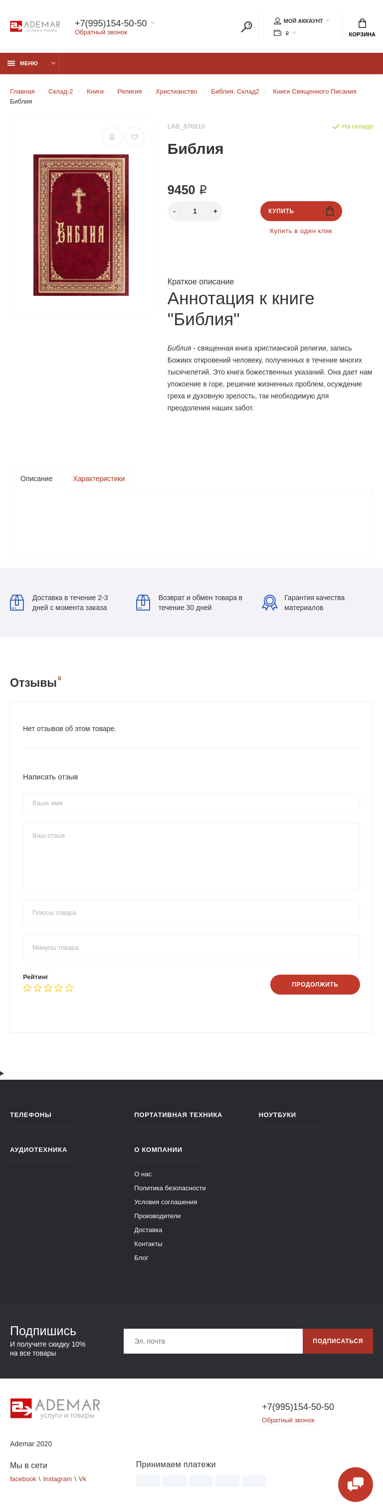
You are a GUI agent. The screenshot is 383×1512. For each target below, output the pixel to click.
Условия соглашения (165, 1202)
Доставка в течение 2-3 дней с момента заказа (59, 603)
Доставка (148, 1230)
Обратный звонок (101, 32)
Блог (141, 1257)
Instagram (57, 1479)
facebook (23, 1479)
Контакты (148, 1244)
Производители (157, 1216)
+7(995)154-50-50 (111, 23)
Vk (82, 1479)
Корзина (362, 27)
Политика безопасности (169, 1188)
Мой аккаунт (298, 20)
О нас (143, 1174)
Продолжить (315, 984)
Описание (36, 479)
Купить (301, 211)
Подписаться (338, 1341)
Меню (22, 63)
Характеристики (99, 479)
